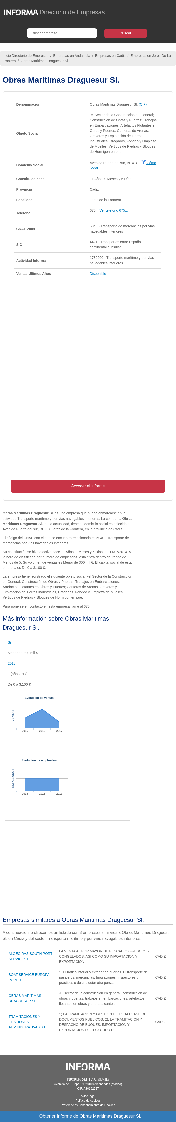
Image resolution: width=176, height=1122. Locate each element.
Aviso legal (88, 1096)
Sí (9, 642)
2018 (12, 663)
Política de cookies (87, 1100)
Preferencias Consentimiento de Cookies (88, 1105)
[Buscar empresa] (62, 33)
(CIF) (143, 104)
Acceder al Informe (88, 486)
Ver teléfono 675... (113, 210)
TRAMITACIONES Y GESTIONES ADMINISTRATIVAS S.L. (28, 1022)
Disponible (98, 274)
